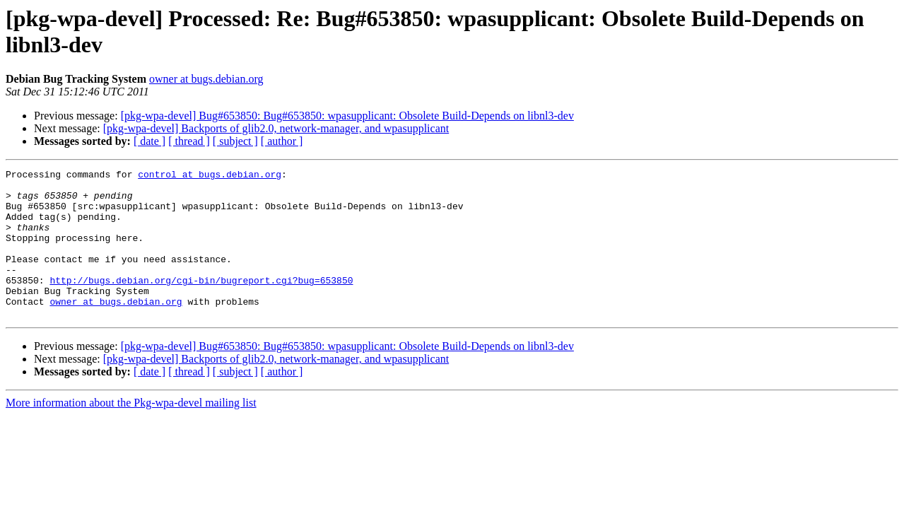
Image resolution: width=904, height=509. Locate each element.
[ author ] (282, 141)
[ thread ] (189, 141)
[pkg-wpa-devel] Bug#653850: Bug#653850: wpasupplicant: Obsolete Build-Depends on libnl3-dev (347, 116)
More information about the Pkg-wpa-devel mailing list (131, 432)
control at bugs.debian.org (209, 176)
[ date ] (149, 141)
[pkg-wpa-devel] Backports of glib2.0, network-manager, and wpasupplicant (276, 128)
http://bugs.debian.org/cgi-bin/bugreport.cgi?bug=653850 (201, 303)
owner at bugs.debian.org (206, 79)
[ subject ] (235, 141)
